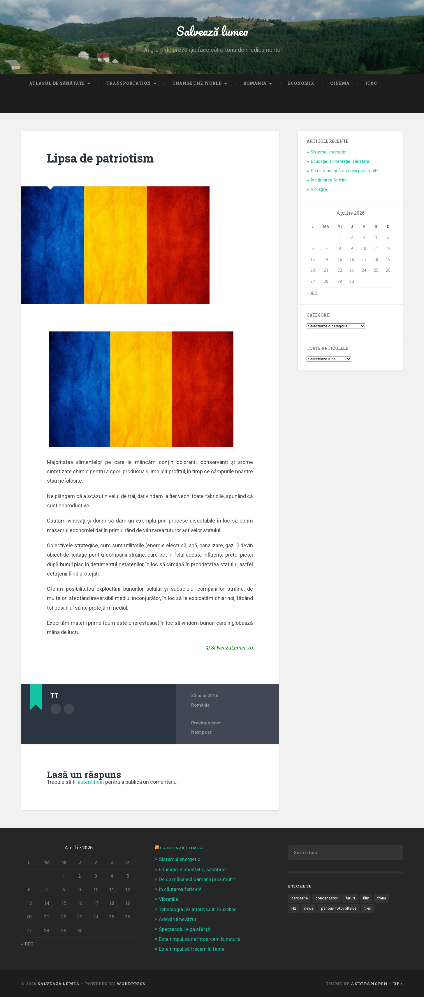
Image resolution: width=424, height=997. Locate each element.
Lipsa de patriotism (100, 158)
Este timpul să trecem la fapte (191, 949)
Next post (201, 732)
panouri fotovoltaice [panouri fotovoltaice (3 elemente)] (338, 908)
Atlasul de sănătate (57, 83)
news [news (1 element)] (308, 908)
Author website (69, 709)
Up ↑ (398, 983)
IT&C (371, 83)
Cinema (340, 83)
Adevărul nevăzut (177, 919)
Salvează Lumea (181, 847)
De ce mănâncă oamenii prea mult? (345, 170)
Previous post (206, 723)
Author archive (55, 709)
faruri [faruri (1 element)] (350, 898)
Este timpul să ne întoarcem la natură (199, 939)
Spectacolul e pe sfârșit (185, 929)
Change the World (197, 83)
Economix (301, 83)
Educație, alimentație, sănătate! (340, 161)
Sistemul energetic (328, 152)
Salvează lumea (212, 30)
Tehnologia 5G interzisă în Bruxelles (198, 909)
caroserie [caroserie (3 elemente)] (299, 898)
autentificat (91, 782)
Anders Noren (369, 983)
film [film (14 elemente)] (366, 898)
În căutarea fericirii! (329, 180)
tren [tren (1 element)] (367, 908)
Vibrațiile (319, 189)
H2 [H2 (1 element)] (293, 908)
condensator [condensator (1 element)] (327, 898)
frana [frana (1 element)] (381, 898)
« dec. (312, 293)
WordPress (131, 983)
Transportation (128, 83)
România (255, 83)
